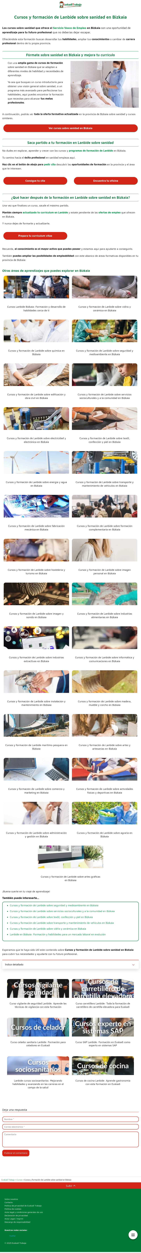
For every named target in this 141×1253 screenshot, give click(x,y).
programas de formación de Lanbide (91, 150)
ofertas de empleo (109, 212)
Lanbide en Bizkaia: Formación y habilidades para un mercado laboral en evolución (58, 934)
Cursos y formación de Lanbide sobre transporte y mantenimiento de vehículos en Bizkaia (62, 922)
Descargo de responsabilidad (17, 1223)
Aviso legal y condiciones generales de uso (24, 1213)
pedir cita (50, 164)
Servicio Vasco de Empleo (69, 27)
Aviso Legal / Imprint (14, 1219)
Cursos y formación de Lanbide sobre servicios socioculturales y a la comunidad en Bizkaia (62, 910)
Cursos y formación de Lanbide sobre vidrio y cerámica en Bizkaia (48, 928)
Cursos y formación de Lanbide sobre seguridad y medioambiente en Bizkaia (54, 905)
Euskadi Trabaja (19, 1244)
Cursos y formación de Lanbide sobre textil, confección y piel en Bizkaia (51, 916)
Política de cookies (13, 1210)
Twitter (12, 1236)
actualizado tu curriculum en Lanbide (45, 212)
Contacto (9, 1203)
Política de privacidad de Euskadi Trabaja (23, 1206)
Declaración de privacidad (16, 1216)
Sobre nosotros (11, 1200)
